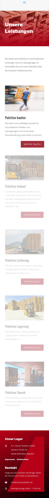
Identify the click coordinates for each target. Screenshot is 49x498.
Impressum (10, 459)
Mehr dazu (32, 144)
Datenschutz (22, 459)
